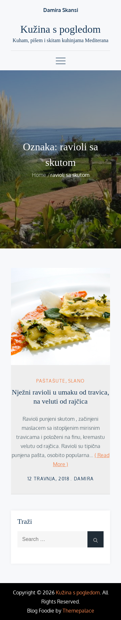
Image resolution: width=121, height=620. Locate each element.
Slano (76, 381)
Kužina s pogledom (60, 29)
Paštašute (50, 381)
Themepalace (78, 610)
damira (84, 478)
